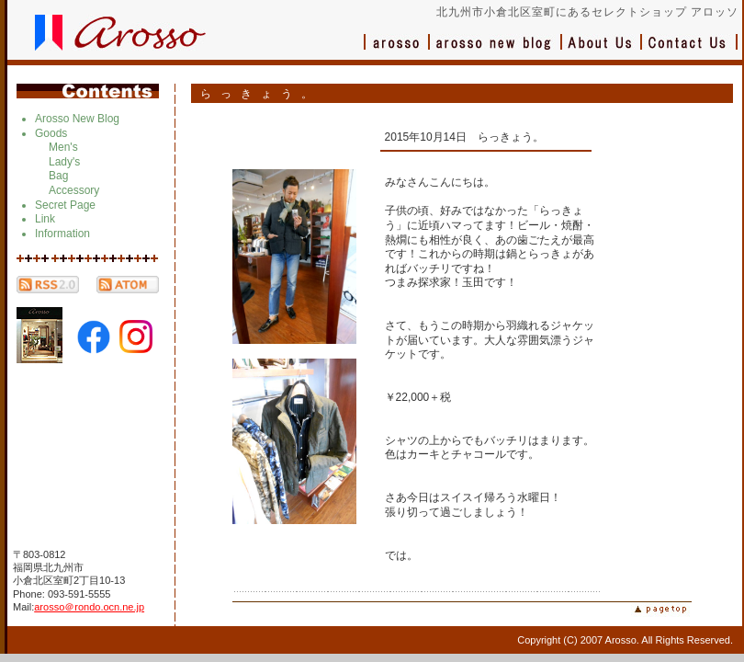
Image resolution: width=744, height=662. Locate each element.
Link (45, 218)
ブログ (496, 51)
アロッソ (397, 51)
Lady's (64, 161)
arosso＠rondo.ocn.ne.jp (89, 606)
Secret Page (65, 205)
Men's (63, 147)
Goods (51, 133)
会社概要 (602, 51)
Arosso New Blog (77, 118)
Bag (58, 175)
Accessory (74, 190)
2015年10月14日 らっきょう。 (464, 137)
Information (62, 233)
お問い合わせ (690, 51)
